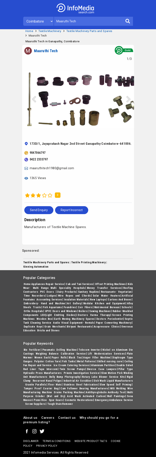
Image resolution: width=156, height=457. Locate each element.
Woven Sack (42, 357)
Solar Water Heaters (106, 295)
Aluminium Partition (102, 365)
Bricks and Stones (48, 330)
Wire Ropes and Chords (74, 295)
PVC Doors (47, 291)
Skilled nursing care (109, 361)
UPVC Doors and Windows (61, 311)
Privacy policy (46, 445)
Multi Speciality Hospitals (68, 287)
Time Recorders (34, 295)
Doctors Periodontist (109, 318)
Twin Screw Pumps (72, 369)
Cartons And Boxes (119, 299)
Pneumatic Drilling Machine (59, 349)
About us (30, 418)
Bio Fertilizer (32, 349)
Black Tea (75, 357)
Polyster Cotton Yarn (47, 361)
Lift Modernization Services (106, 353)
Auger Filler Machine (96, 357)
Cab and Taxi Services (79, 284)
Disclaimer (31, 441)
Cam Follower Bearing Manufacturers (84, 388)
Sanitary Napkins (88, 291)
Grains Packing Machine (69, 392)
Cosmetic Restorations (79, 400)
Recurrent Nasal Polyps (47, 380)
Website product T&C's (90, 441)
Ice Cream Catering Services (71, 365)
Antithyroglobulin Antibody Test (105, 392)
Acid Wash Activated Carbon (86, 396)
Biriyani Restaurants (79, 326)
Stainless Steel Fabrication (80, 384)
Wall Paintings (116, 396)
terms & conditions (56, 441)
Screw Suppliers (35, 403)
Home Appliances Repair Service (44, 284)
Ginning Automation (36, 266)
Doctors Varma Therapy (94, 315)
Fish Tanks (68, 361)
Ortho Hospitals (33, 311)
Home (29, 31)
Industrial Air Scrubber (77, 380)
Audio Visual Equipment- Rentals (73, 322)
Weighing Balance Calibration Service (61, 353)
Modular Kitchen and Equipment (104, 303)
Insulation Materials (76, 299)
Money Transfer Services (104, 287)
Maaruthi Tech (38, 35)
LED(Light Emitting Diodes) (58, 315)
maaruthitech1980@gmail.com (52, 168)
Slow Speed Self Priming (115, 384)
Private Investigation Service (81, 373)
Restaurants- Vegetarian (116, 291)
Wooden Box (44, 318)
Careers (47, 418)
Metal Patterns (86, 361)
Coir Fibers (85, 307)
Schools (126, 307)
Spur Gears (56, 400)
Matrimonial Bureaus (107, 307)
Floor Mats (55, 384)
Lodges (51, 295)
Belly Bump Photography (64, 376)
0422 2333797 (39, 159)
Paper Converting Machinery (113, 322)
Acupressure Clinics (106, 326)
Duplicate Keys (33, 326)
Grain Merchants (54, 326)
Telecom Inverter (89, 349)
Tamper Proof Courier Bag (41, 388)
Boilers (83, 311)
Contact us (67, 418)
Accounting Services (49, 299)
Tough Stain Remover (60, 403)
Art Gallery (74, 303)
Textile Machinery (50, 31)
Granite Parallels (35, 384)
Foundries (70, 307)
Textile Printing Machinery (88, 262)
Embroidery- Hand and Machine (44, 303)
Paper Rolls (59, 357)
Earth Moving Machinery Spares (74, 318)
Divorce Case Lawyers (101, 369)
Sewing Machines (99, 311)
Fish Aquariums (52, 307)
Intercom (51, 369)
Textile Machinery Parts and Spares (89, 31)
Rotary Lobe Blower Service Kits (103, 376)
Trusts (37, 307)
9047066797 (38, 152)
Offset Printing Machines (110, 284)
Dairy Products (66, 291)
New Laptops (98, 299)
